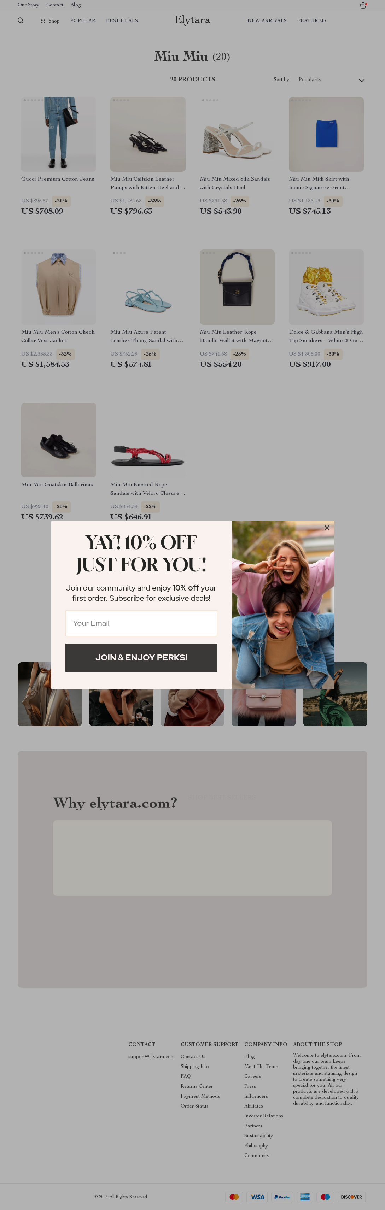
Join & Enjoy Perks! (141, 657)
